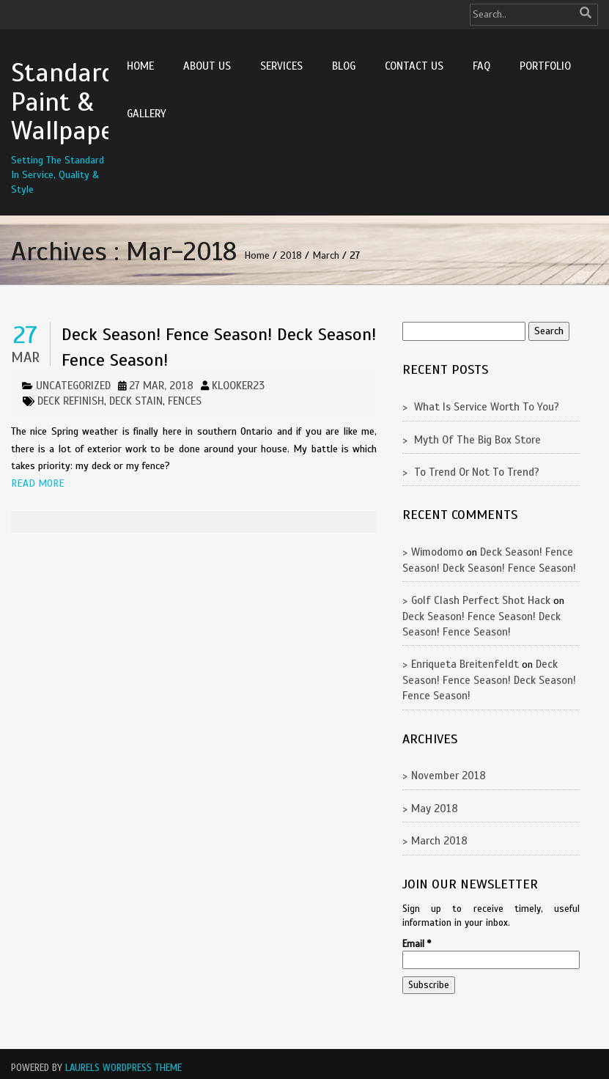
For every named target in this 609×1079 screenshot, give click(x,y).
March (325, 255)
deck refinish (70, 401)
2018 (291, 255)
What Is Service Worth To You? (486, 406)
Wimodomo (437, 552)
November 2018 (448, 775)
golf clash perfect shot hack (480, 600)
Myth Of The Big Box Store (477, 439)
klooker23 (238, 385)
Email (416, 944)
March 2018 (439, 840)
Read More (37, 483)
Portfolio (545, 66)
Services (281, 66)
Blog (343, 66)
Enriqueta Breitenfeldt (465, 664)
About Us (207, 66)
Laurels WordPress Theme (123, 1068)
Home (140, 66)
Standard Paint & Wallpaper (67, 101)
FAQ (481, 66)
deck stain (136, 401)
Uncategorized (73, 385)
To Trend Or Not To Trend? (476, 472)
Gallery (146, 113)
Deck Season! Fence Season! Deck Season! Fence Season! (489, 680)
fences (185, 401)
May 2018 (434, 808)
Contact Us (414, 66)
